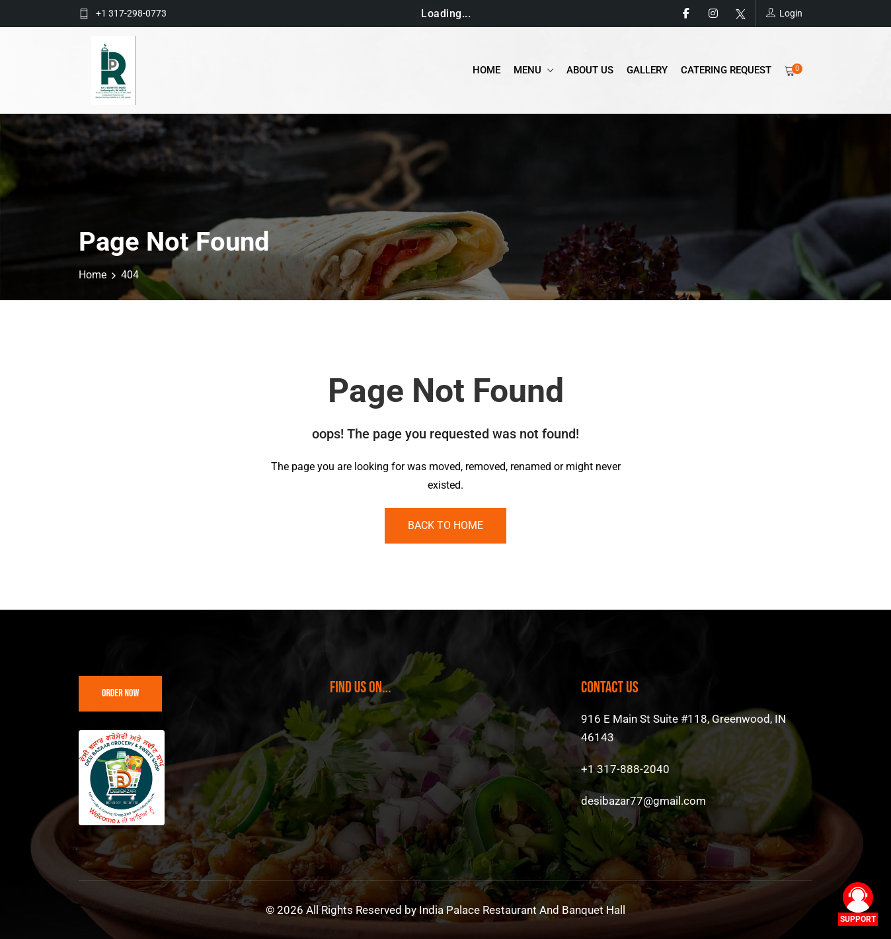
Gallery (647, 70)
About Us (589, 70)
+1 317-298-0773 (131, 13)
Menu (529, 70)
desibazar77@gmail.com (643, 800)
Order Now (120, 693)
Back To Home (445, 525)
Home (486, 70)
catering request (726, 70)
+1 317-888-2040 (625, 769)
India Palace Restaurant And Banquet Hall (522, 910)
